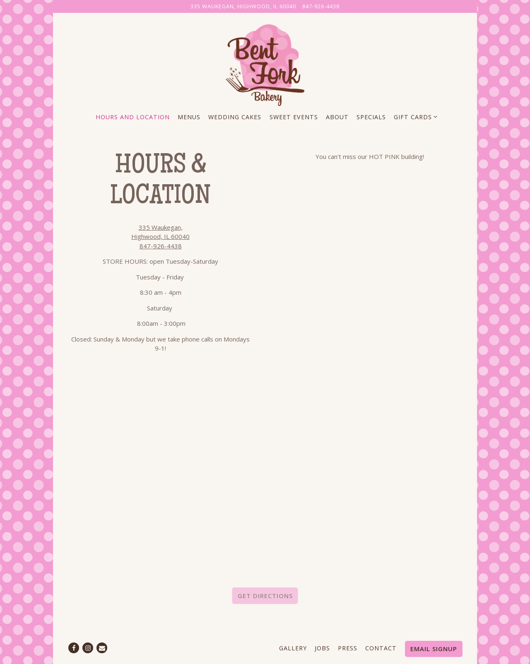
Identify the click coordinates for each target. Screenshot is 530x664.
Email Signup (433, 649)
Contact (381, 648)
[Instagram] (87, 647)
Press (347, 648)
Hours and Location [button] (133, 117)
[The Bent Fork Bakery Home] (265, 63)
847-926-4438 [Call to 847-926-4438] (321, 6)
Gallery (293, 648)
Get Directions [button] (265, 596)
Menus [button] (189, 117)
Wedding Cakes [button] (234, 117)
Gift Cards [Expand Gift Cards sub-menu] (414, 116)
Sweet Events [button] (294, 117)
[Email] (101, 647)
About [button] (337, 117)
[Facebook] (73, 647)
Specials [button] (371, 117)
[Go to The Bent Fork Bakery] (243, 6)
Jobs (322, 648)
